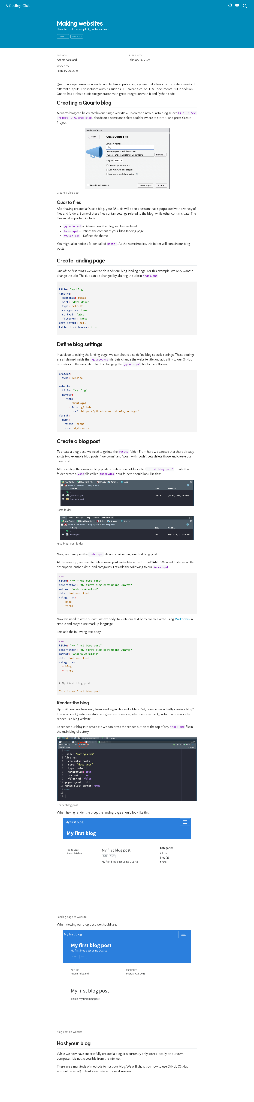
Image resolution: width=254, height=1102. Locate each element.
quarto (63, 36)
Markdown (182, 619)
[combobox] (245, 5)
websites (76, 36)
